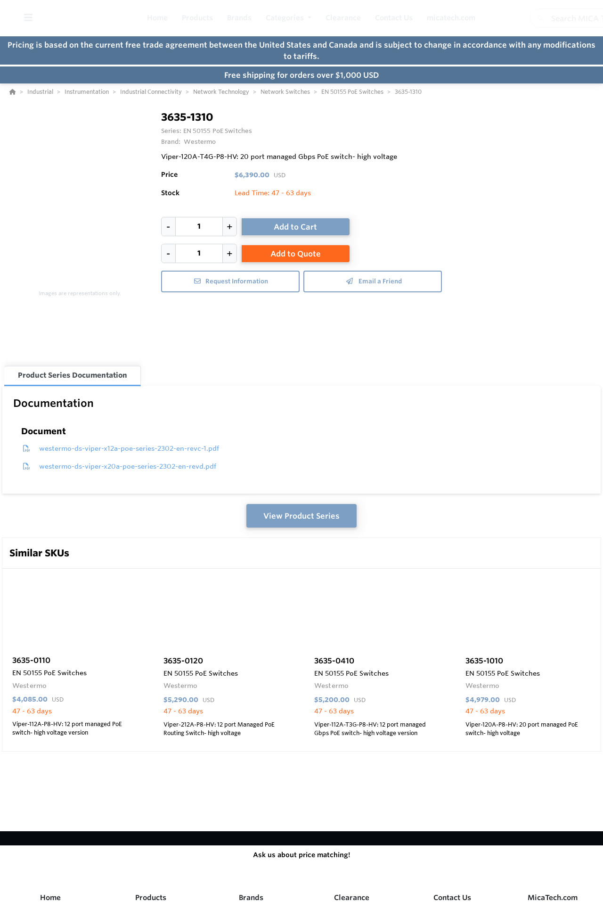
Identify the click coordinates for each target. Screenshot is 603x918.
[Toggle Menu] (28, 18)
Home (50, 897)
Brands (251, 897)
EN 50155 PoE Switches (218, 130)
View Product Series (301, 516)
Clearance (351, 897)
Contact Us (452, 897)
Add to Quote (295, 253)
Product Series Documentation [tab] (72, 375)
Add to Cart (295, 227)
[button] (288, 18)
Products (150, 897)
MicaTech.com (553, 897)
